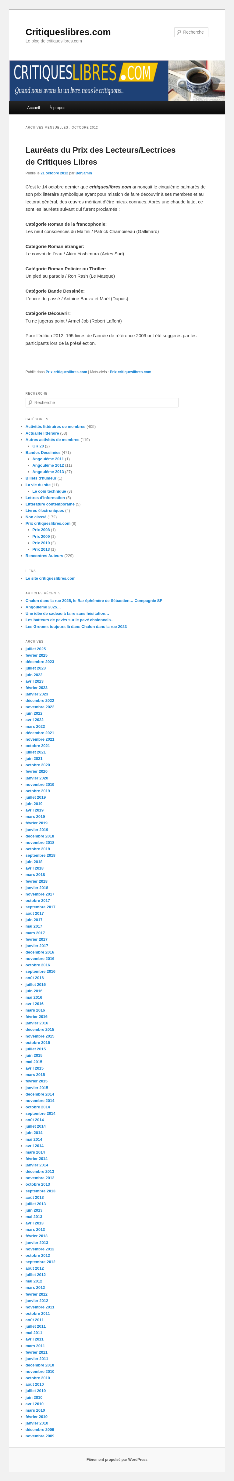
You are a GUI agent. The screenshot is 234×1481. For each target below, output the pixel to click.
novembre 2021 (40, 739)
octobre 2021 (38, 745)
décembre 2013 (40, 1171)
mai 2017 (34, 926)
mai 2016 (34, 997)
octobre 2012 (38, 1255)
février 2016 (37, 1016)
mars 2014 (35, 1152)
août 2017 (35, 913)
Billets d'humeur (41, 478)
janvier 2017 (37, 945)
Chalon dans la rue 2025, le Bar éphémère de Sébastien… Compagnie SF (94, 600)
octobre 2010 (38, 1378)
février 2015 (37, 1081)
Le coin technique (49, 491)
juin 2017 (34, 919)
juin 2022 (34, 713)
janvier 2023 (37, 694)
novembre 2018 (40, 842)
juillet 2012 (36, 1274)
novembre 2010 (40, 1371)
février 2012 (37, 1294)
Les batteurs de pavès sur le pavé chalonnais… (70, 620)
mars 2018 (35, 874)
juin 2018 (34, 861)
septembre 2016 (40, 971)
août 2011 (35, 1320)
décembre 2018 (40, 836)
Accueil (33, 107)
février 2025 (37, 655)
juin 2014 (34, 1132)
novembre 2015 (40, 1036)
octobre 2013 (38, 1184)
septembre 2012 (40, 1262)
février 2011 (37, 1352)
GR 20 (38, 446)
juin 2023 (34, 675)
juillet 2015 (36, 1049)
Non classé (36, 517)
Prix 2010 (41, 543)
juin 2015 (34, 1055)
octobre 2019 (38, 791)
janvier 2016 (37, 1023)
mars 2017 (35, 933)
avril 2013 (35, 1223)
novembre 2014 (40, 1100)
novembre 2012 (40, 1249)
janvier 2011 (37, 1358)
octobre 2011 (38, 1313)
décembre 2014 (40, 1094)
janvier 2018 (37, 887)
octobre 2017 (38, 900)
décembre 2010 (40, 1365)
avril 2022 (35, 719)
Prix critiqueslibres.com (66, 372)
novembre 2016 (40, 958)
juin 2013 (34, 1210)
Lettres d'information (45, 497)
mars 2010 (35, 1410)
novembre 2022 (40, 707)
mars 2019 (35, 816)
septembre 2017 (40, 907)
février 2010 (37, 1416)
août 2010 (35, 1384)
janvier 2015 (37, 1087)
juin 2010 (34, 1397)
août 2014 (35, 1120)
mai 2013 (34, 1216)
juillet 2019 (36, 797)
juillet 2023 (36, 668)
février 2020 (37, 771)
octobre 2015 (38, 1042)
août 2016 (35, 978)
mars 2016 (35, 1010)
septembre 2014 (40, 1113)
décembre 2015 (40, 1029)
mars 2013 (35, 1229)
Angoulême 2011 (48, 459)
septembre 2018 (40, 855)
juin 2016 (34, 991)
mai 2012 (34, 1281)
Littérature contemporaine (50, 504)
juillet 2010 (36, 1390)
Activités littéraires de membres (56, 426)
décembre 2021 (40, 733)
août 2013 (35, 1197)
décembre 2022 (40, 700)
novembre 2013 (40, 1178)
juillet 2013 (36, 1204)
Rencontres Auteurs (44, 555)
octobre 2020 (38, 765)
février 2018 (37, 881)
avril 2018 (35, 868)
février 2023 (37, 687)
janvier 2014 (37, 1165)
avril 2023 (35, 681)
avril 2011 (35, 1339)
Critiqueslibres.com (68, 32)
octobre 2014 (38, 1107)
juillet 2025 (36, 649)
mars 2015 (35, 1074)
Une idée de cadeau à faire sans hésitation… (67, 613)
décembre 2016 (40, 952)
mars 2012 (35, 1287)
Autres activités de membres (53, 439)
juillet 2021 (36, 752)
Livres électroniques (45, 510)
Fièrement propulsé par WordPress (117, 1459)
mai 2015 (34, 1062)
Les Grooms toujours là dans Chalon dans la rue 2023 (76, 626)
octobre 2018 (38, 849)
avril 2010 (35, 1404)
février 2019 (37, 823)
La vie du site (38, 485)
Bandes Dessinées (43, 452)
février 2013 (37, 1236)
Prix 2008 (41, 529)
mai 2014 (34, 1139)
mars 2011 (35, 1346)
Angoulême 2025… (43, 607)
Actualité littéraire (42, 433)
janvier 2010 (37, 1423)
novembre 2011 (40, 1307)
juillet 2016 (36, 984)
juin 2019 (34, 803)
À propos (57, 107)
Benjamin (84, 173)
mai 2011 (34, 1332)
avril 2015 (35, 1068)
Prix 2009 (41, 536)
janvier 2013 (37, 1242)
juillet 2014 (36, 1126)
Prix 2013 (41, 549)
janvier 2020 (37, 778)
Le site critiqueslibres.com (51, 578)
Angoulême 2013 (48, 471)
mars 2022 (35, 726)
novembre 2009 (40, 1436)
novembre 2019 (40, 784)
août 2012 (35, 1268)
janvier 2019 (37, 829)
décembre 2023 (40, 661)
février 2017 (37, 939)
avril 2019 (35, 810)
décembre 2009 (40, 1429)
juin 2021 (34, 758)
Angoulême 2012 (48, 465)
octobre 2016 (38, 965)
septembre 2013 (40, 1191)
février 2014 (37, 1158)
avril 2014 (35, 1146)
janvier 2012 (37, 1300)
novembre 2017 (40, 894)
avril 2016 (35, 1003)
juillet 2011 (36, 1326)
